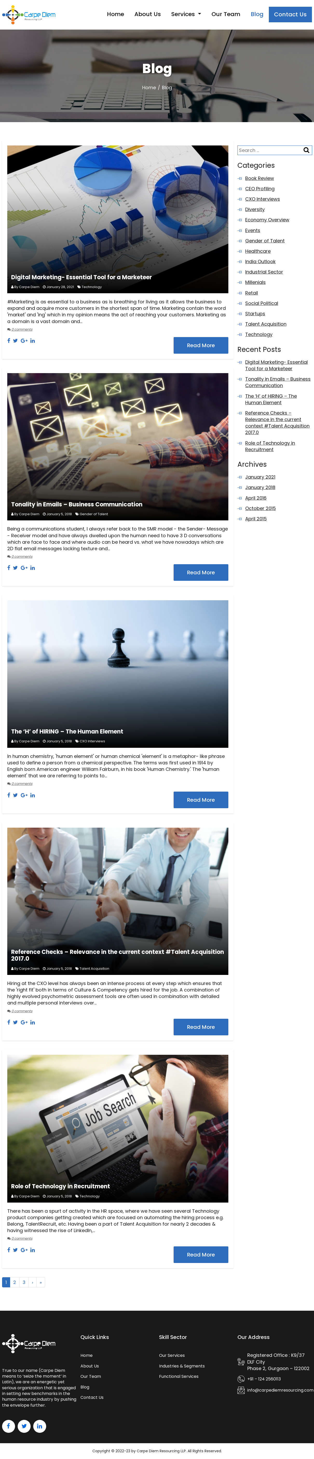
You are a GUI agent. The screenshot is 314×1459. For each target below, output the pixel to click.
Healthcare (258, 251)
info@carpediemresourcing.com (280, 1390)
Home (115, 14)
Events (252, 230)
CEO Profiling (260, 188)
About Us (147, 14)
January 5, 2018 (59, 514)
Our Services (172, 1355)
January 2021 (260, 477)
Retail (251, 293)
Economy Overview (267, 220)
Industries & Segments (182, 1366)
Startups (255, 313)
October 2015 (260, 508)
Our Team (225, 14)
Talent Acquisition (94, 968)
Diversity (255, 209)
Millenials (255, 282)
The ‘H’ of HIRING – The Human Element (67, 732)
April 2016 (256, 498)
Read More (201, 345)
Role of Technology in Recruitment (60, 1186)
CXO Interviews (92, 741)
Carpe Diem (29, 286)
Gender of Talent (94, 514)
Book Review (259, 178)
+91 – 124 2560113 (264, 1379)
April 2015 (256, 518)
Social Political (261, 303)
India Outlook (260, 261)
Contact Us (290, 14)
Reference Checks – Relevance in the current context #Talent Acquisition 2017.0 (117, 955)
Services (183, 14)
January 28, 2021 (60, 286)
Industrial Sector (264, 272)
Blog (257, 14)
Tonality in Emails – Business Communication (76, 504)
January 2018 (260, 487)
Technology (92, 286)
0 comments (21, 329)
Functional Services (179, 1376)
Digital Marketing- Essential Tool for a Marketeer (81, 277)
